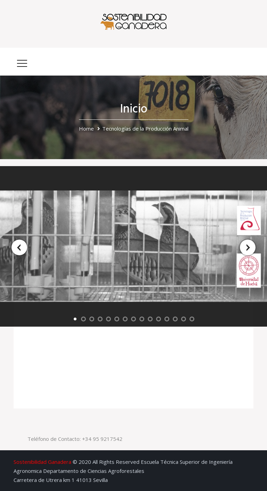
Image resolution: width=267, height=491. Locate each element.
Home (86, 128)
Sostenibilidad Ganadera (42, 461)
